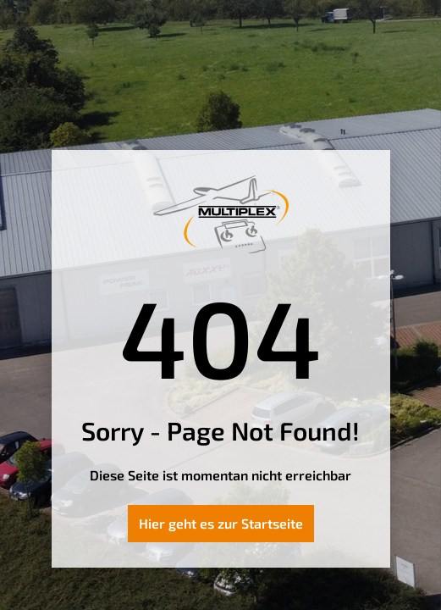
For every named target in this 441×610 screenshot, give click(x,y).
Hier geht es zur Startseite (221, 523)
